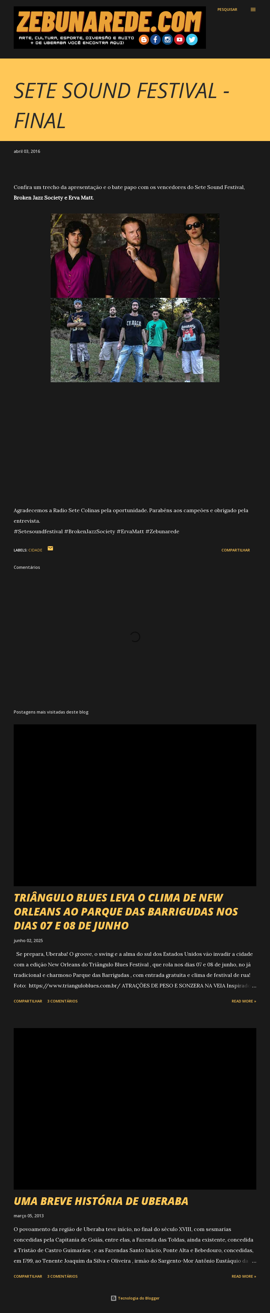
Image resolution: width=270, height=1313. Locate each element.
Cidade (35, 550)
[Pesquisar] (227, 9)
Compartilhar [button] (235, 550)
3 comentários (62, 1001)
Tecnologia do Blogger (135, 1298)
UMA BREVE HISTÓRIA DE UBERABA (101, 1201)
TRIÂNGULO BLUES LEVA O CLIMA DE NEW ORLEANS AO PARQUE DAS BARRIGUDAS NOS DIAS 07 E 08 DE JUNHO (126, 911)
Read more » (244, 1001)
